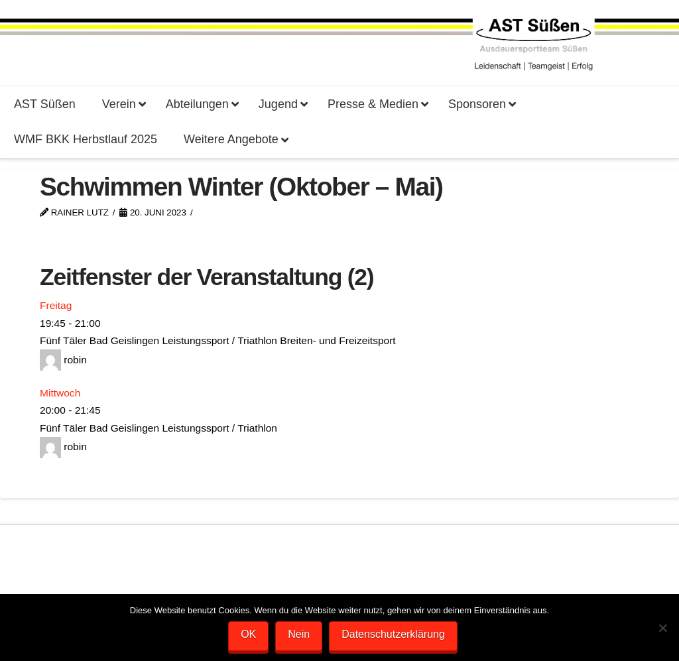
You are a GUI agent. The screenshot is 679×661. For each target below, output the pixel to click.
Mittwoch (60, 392)
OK (248, 634)
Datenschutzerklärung (393, 634)
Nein (299, 634)
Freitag (56, 305)
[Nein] (662, 627)
